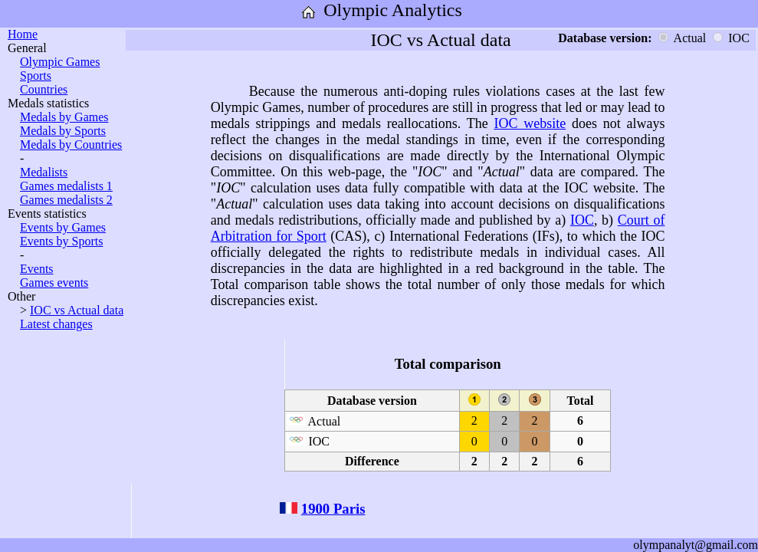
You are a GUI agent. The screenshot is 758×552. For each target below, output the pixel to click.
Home (23, 34)
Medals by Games (64, 116)
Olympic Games (60, 61)
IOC (582, 220)
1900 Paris (333, 509)
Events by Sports (61, 241)
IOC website (530, 123)
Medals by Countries (71, 144)
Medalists (43, 172)
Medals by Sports (63, 130)
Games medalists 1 (66, 185)
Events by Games (63, 227)
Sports (35, 75)
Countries (43, 89)
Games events (54, 282)
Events (37, 268)
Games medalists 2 (66, 199)
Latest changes (56, 323)
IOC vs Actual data (76, 310)
